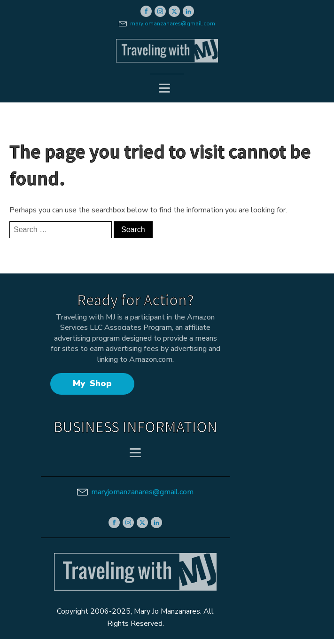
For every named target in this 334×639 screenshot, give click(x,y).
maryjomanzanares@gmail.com (172, 23)
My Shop (92, 383)
